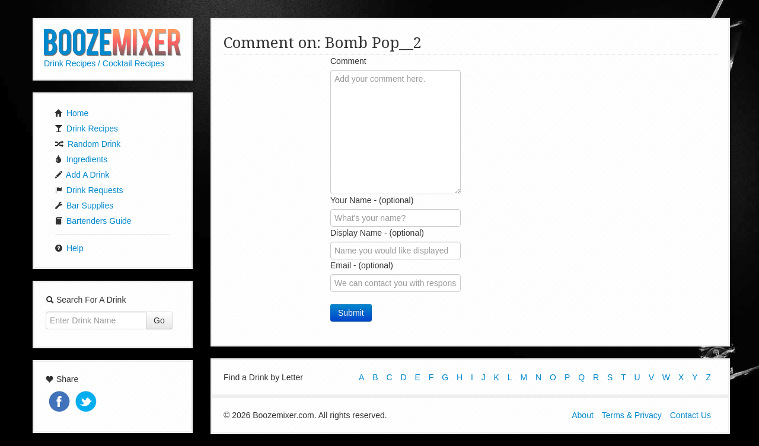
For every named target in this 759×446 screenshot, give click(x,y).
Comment (348, 61)
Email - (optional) (361, 265)
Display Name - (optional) (377, 233)
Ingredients (81, 159)
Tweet (87, 402)
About (583, 415)
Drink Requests (89, 190)
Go (159, 320)
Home (71, 113)
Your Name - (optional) (371, 200)
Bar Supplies (84, 205)
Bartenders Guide (93, 221)
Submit (351, 312)
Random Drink (87, 144)
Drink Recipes (86, 128)
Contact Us (690, 415)
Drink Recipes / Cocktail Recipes (104, 63)
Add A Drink (82, 174)
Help (69, 248)
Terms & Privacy (632, 415)
